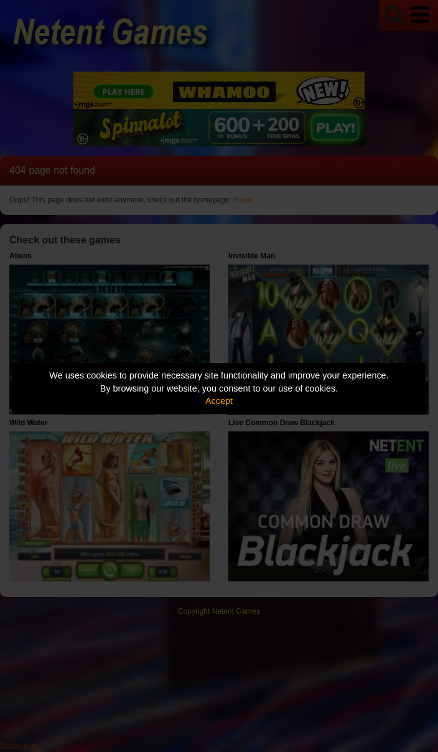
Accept (219, 401)
